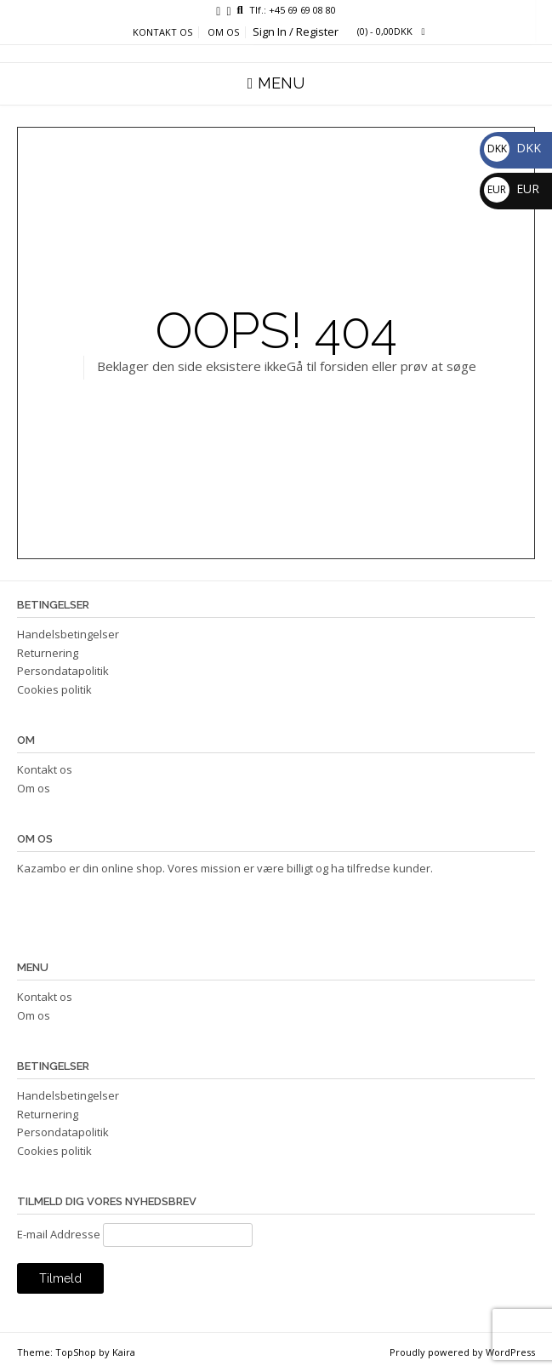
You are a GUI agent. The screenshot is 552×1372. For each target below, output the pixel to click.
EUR (511, 188)
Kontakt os (162, 32)
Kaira (123, 1352)
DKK (512, 148)
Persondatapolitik (63, 670)
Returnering (47, 652)
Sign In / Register (296, 31)
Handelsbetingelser (68, 634)
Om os (223, 32)
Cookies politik (54, 689)
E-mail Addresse (58, 1234)
